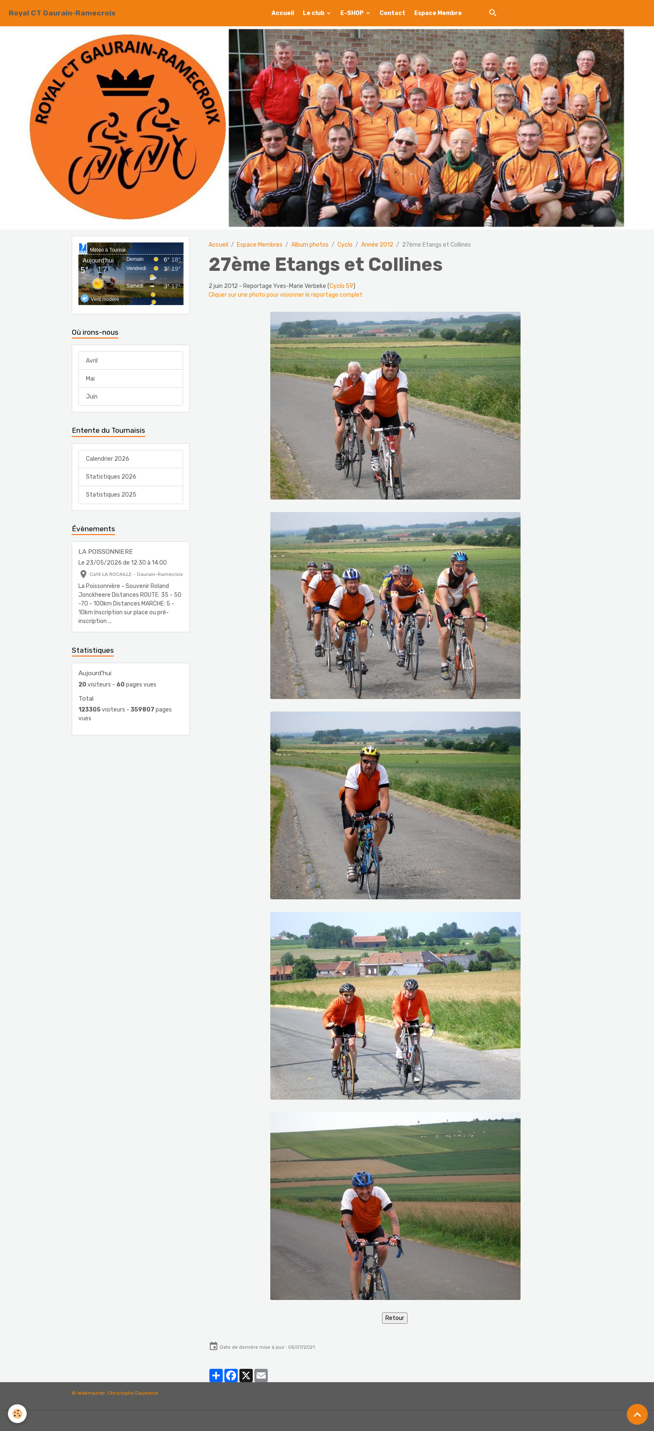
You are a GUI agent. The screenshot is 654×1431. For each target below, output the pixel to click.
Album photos (310, 244)
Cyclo (344, 244)
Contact (392, 13)
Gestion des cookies (327, 1420)
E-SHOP (352, 13)
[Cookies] (17, 1413)
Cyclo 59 (341, 286)
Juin (92, 396)
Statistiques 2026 (111, 476)
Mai (90, 378)
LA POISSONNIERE (105, 551)
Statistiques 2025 (111, 494)
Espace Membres (259, 244)
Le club (314, 13)
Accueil (283, 13)
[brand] (62, 13)
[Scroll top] (637, 1414)
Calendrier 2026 (107, 458)
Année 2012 (377, 244)
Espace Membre (438, 13)
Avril (92, 360)
